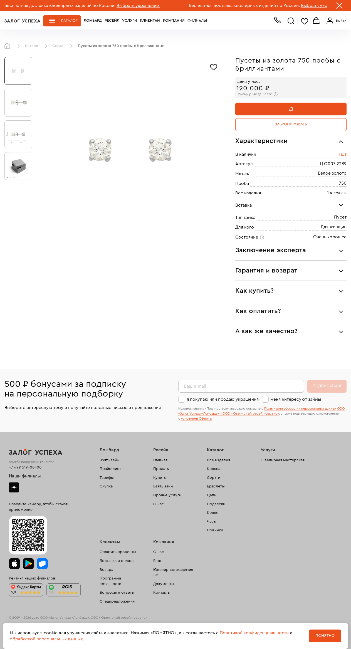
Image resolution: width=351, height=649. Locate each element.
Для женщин (334, 227)
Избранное (304, 21)
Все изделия (218, 460)
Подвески (216, 504)
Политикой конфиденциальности (254, 633)
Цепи (211, 495)
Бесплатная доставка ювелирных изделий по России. (59, 5)
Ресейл (112, 21)
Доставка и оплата (117, 561)
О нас (158, 504)
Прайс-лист (110, 469)
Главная (8, 46)
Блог (157, 561)
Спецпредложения (117, 601)
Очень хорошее (330, 237)
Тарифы (107, 478)
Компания (174, 21)
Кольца (213, 469)
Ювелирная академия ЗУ (173, 572)
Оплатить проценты (118, 552)
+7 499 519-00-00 (25, 467)
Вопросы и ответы (117, 592)
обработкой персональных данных (46, 639)
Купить (159, 478)
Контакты (161, 592)
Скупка (106, 486)
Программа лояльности (110, 581)
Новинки (215, 530)
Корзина (316, 21)
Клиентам (150, 21)
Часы (211, 522)
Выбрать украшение (138, 5)
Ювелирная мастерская (283, 460)
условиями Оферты (196, 418)
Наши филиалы (25, 476)
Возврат (107, 570)
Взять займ (110, 460)
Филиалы (197, 21)
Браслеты (216, 486)
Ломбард (93, 21)
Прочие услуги (167, 495)
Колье (212, 513)
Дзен (14, 487)
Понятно (325, 636)
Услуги (129, 21)
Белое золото (332, 173)
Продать (161, 469)
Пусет (340, 217)
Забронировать (291, 124)
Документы (163, 584)
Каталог (69, 21)
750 (343, 183)
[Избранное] (213, 66)
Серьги (59, 46)
